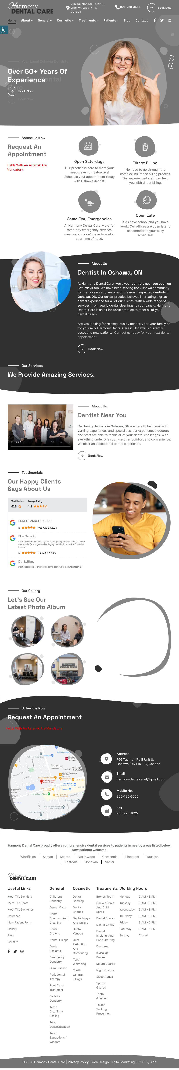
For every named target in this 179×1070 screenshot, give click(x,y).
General (43, 20)
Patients (109, 20)
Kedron (65, 857)
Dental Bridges (78, 909)
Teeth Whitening (79, 962)
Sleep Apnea (104, 976)
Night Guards (105, 970)
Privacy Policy (78, 1062)
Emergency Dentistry (57, 959)
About (25, 20)
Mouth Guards (105, 963)
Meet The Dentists (20, 896)
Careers (13, 942)
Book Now (160, 7)
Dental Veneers (78, 931)
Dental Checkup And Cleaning (58, 918)
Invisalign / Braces (103, 955)
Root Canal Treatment (57, 987)
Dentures (102, 946)
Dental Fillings (59, 940)
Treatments (87, 20)
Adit (153, 1062)
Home (12, 20)
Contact (141, 20)
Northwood (86, 857)
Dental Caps (58, 907)
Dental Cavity (105, 924)
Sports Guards (101, 985)
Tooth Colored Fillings (78, 975)
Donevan (91, 862)
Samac (48, 857)
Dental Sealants (55, 948)
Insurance (14, 916)
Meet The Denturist (20, 909)
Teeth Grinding (102, 996)
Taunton (152, 857)
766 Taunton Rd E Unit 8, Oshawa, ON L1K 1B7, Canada (85, 7)
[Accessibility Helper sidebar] (4, 30)
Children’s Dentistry (56, 899)
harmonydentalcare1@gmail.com (141, 779)
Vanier (109, 862)
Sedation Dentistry (56, 998)
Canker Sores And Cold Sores (105, 907)
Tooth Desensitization (60, 1024)
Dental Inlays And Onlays (81, 920)
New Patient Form (19, 922)
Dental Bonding (78, 899)
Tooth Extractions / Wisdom (58, 1037)
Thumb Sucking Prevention (103, 1009)
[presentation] (171, 58)
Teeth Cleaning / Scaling (56, 1011)
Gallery (12, 929)
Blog (127, 20)
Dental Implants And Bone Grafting (105, 935)
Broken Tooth (105, 896)
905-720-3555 (127, 6)
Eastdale (71, 862)
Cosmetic (64, 20)
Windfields (28, 857)
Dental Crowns (55, 931)
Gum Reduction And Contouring (80, 946)
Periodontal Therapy (57, 977)
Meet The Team (18, 903)
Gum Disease (58, 968)
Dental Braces (105, 918)
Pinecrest (132, 857)
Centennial (110, 857)
